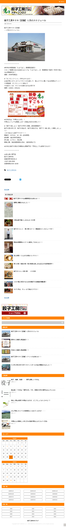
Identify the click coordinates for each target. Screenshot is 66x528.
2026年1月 (11, 491)
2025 (33, 508)
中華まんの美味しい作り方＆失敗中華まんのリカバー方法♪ (29, 421)
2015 (55, 516)
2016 (33, 516)
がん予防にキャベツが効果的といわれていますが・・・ (28, 411)
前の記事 (6, 189)
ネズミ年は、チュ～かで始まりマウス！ (26, 289)
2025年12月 (33, 491)
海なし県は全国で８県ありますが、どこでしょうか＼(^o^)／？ (30, 400)
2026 (11, 508)
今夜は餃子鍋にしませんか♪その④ (24, 220)
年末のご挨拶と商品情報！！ (20, 350)
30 (11, 480)
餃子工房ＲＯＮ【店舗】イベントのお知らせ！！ (26, 356)
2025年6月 (33, 496)
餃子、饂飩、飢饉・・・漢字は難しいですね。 (25, 379)
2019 (33, 514)
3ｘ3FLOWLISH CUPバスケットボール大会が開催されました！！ (31, 365)
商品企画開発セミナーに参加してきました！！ (28, 242)
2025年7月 (11, 496)
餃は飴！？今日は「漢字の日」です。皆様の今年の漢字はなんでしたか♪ (33, 390)
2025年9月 (33, 494)
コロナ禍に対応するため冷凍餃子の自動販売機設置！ (30, 282)
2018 (55, 514)
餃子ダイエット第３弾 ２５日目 (25, 271)
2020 (11, 514)
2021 (55, 511)
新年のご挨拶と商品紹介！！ (20, 339)
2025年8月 (54, 494)
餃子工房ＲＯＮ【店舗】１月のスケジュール (25, 331)
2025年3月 (33, 499)
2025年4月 (11, 499)
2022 (33, 511)
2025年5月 (54, 496)
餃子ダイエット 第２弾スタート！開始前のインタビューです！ (34, 229)
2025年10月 (11, 494)
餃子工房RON (11, 170)
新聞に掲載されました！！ (22, 202)
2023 (11, 511)
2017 (11, 516)
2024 (55, 508)
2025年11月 (55, 491)
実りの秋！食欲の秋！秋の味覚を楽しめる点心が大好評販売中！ (34, 264)
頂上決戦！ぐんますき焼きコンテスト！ (26, 255)
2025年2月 (54, 499)
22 (7, 477)
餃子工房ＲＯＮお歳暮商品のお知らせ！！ (27, 198)
